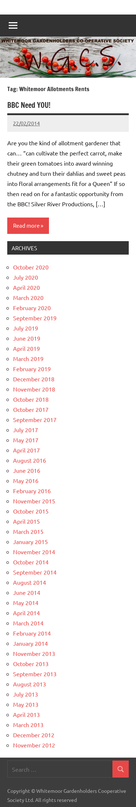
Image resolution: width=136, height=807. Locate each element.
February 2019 (32, 368)
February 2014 (32, 633)
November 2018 (34, 389)
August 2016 (29, 460)
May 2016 (25, 480)
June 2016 (26, 470)
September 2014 (35, 572)
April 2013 (26, 714)
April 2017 (26, 450)
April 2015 (26, 521)
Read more (26, 225)
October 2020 (31, 267)
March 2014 (28, 622)
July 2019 (25, 328)
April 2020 (26, 287)
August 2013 (29, 684)
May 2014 (25, 602)
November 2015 (34, 500)
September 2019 (35, 317)
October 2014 (31, 561)
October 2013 (31, 663)
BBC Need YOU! (28, 105)
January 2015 (30, 541)
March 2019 (28, 358)
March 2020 (28, 297)
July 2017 (25, 429)
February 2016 (32, 490)
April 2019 (26, 348)
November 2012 (34, 745)
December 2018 (33, 378)
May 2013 (25, 704)
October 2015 (31, 511)
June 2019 (26, 338)
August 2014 (29, 582)
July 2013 (25, 694)
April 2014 (26, 612)
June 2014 (26, 592)
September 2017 (35, 419)
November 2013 (34, 653)
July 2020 (25, 277)
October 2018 (31, 399)
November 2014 (34, 551)
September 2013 (35, 673)
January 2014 (30, 643)
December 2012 (33, 734)
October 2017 (31, 409)
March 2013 (28, 724)
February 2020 (32, 307)
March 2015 (28, 531)
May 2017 (25, 439)
